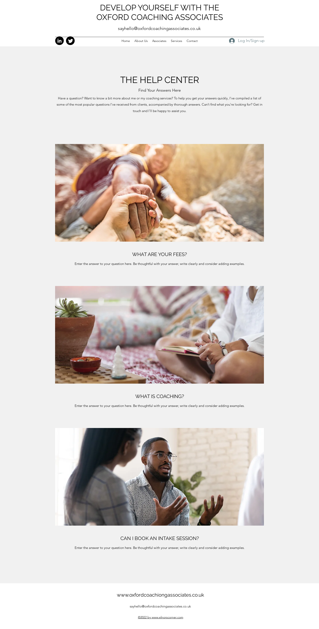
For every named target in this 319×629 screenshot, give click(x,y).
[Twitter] (70, 40)
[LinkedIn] (59, 40)
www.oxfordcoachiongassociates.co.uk (160, 595)
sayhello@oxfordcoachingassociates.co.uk (159, 28)
